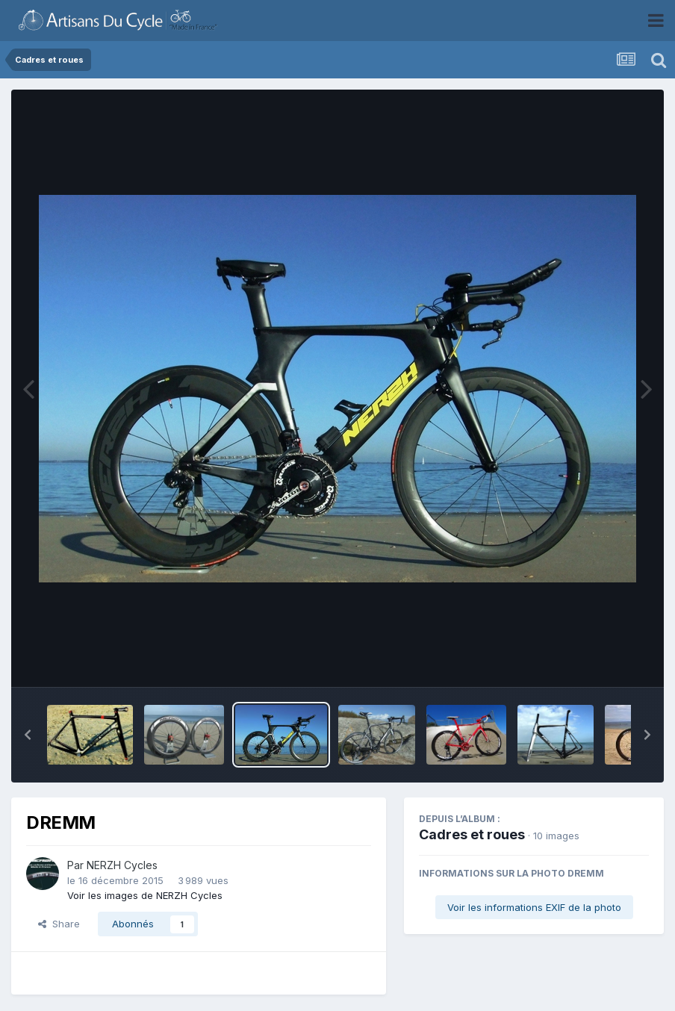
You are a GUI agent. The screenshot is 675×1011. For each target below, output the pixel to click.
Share (59, 924)
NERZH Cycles (122, 865)
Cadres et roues (472, 834)
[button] (27, 734)
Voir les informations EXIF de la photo (534, 907)
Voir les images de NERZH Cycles (145, 895)
